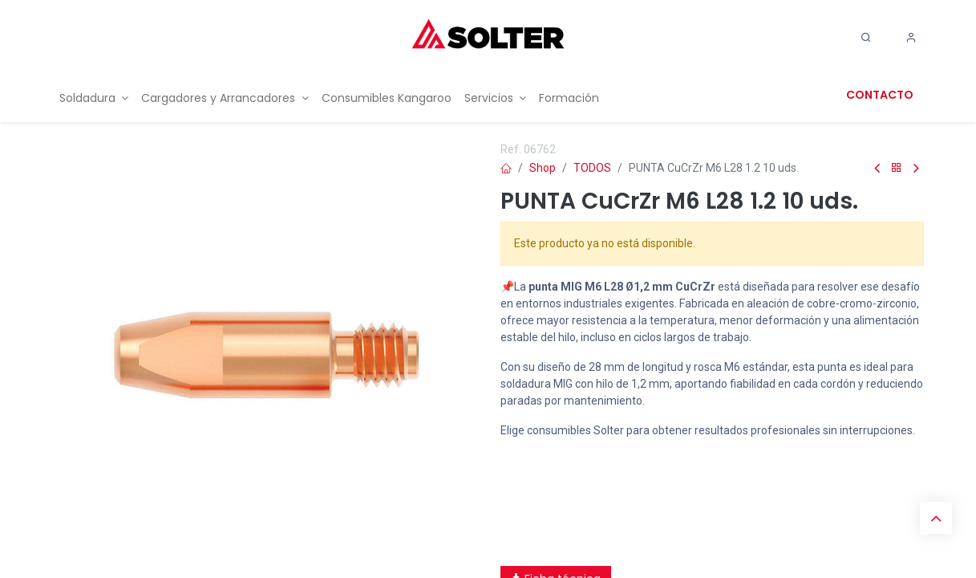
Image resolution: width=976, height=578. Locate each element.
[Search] (866, 37)
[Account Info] (911, 37)
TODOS (592, 167)
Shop (542, 167)
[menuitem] (94, 98)
